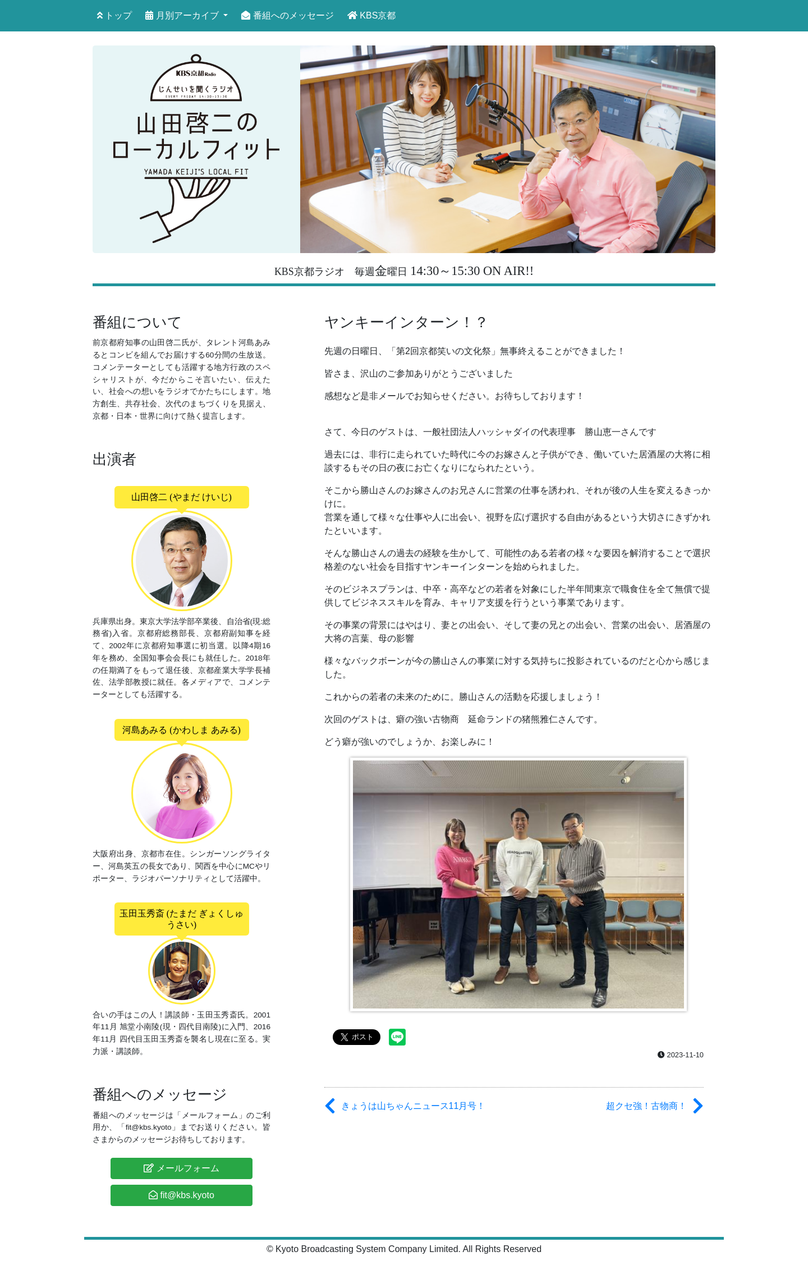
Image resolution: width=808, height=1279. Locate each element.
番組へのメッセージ (287, 15)
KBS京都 (371, 15)
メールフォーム (181, 1168)
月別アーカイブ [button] (183, 15)
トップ (114, 15)
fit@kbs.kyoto (181, 1195)
